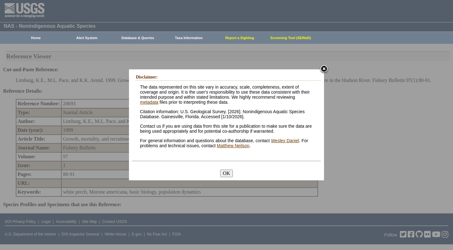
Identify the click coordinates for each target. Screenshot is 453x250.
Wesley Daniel (285, 140)
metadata (149, 102)
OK (226, 173)
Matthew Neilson (233, 145)
